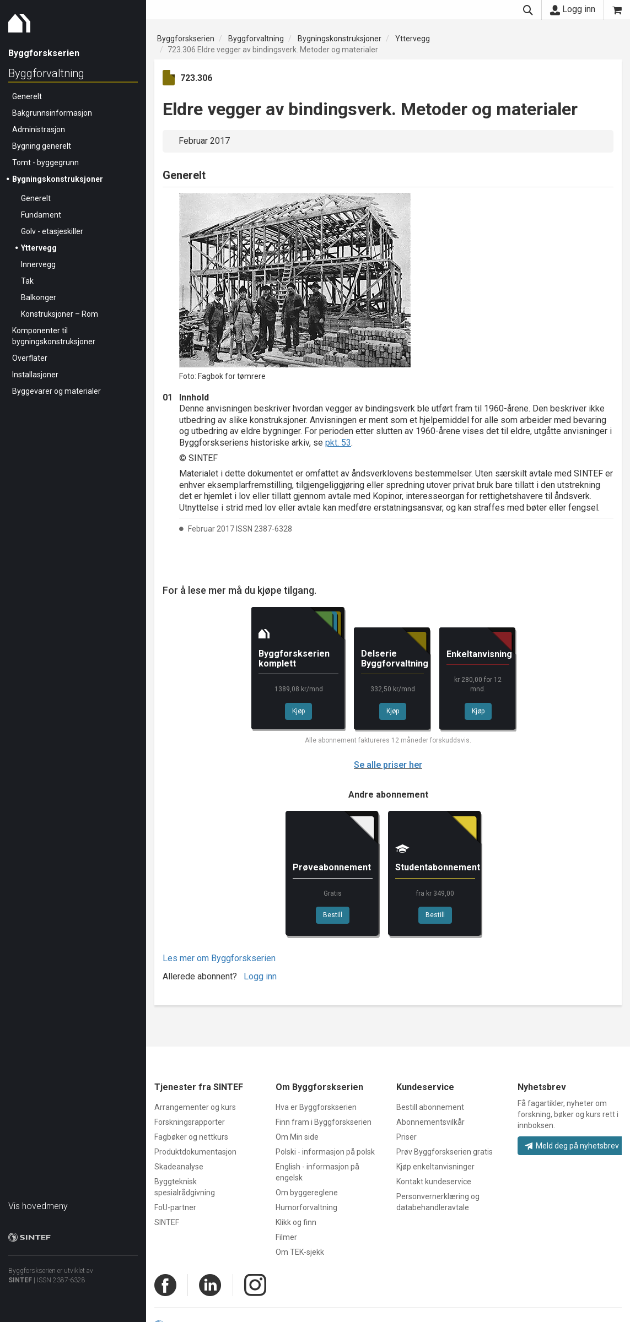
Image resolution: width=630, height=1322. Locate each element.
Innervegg (38, 264)
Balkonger (38, 297)
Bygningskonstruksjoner (57, 179)
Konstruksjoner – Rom (59, 314)
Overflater (29, 358)
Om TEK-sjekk (300, 1252)
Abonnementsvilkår (430, 1122)
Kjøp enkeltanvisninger (435, 1166)
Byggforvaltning (46, 73)
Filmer (286, 1237)
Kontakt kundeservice (433, 1181)
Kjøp (298, 711)
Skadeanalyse (178, 1166)
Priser (406, 1137)
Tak (27, 281)
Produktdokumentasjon (195, 1151)
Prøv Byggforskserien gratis (444, 1151)
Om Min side (297, 1137)
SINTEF (20, 1280)
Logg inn (572, 9)
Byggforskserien (185, 38)
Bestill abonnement (430, 1107)
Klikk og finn (296, 1222)
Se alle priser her (388, 765)
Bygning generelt (41, 146)
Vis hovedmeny (38, 1206)
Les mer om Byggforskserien (219, 958)
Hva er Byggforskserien (316, 1107)
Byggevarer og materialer (56, 391)
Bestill (332, 915)
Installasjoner (35, 374)
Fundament (41, 214)
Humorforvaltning (306, 1207)
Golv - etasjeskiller (52, 231)
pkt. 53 (338, 442)
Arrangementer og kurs (195, 1107)
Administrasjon (38, 129)
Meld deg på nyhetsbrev (572, 1145)
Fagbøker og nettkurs (191, 1137)
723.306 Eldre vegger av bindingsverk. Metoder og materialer (273, 49)
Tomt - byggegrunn (45, 162)
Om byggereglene (307, 1192)
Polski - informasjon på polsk (325, 1151)
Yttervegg (39, 247)
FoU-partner (175, 1207)
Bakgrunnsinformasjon (52, 113)
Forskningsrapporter (189, 1122)
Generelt (27, 96)
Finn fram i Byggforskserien (323, 1122)
